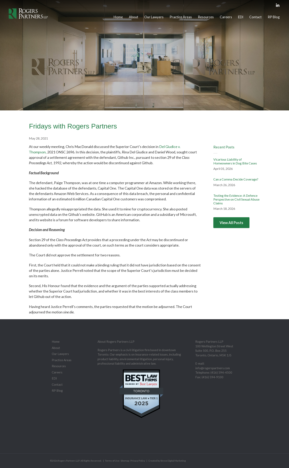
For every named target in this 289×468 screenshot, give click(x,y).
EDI (240, 17)
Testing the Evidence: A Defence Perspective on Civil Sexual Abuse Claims (236, 199)
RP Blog (274, 17)
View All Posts (231, 222)
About (133, 17)
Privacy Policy (137, 460)
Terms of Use (112, 460)
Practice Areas (181, 17)
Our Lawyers (154, 17)
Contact (255, 17)
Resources (206, 17)
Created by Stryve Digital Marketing (167, 460)
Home (118, 17)
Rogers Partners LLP (68, 460)
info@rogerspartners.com (212, 368)
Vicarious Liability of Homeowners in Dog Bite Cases (235, 161)
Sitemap (125, 460)
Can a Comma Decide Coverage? (235, 179)
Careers (226, 17)
